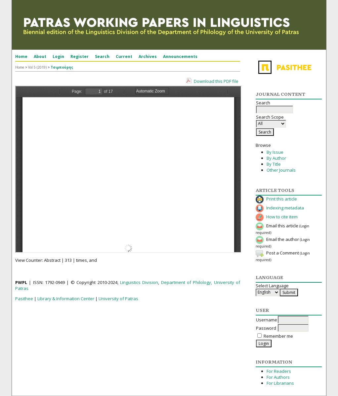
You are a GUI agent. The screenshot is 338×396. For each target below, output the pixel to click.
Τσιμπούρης (62, 67)
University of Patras (118, 299)
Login (58, 56)
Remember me (278, 336)
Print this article (281, 199)
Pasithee (24, 299)
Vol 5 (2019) (37, 67)
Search (102, 56)
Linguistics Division (139, 282)
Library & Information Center (65, 299)
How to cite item (282, 217)
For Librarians (280, 383)
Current (124, 56)
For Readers (279, 371)
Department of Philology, (186, 282)
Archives (148, 56)
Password (266, 328)
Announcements (180, 56)
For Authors (278, 377)
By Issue (275, 152)
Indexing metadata (285, 208)
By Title (274, 164)
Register (79, 56)
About (40, 56)
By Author (276, 158)
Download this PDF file (216, 81)
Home (21, 56)
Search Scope (271, 120)
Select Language (272, 286)
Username (266, 320)
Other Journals (281, 170)
